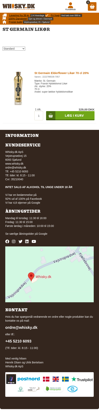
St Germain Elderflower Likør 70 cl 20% (61, 73)
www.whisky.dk (14, 163)
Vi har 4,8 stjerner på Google (22, 202)
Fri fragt (55, 15)
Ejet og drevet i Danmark (40, 19)
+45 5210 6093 (18, 341)
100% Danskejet (17, 18)
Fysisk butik (15, 22)
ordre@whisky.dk (15, 167)
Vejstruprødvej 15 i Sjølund (36, 22)
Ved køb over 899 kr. (71, 15)
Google (42, 233)
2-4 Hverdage (37, 15)
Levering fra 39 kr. (19, 15)
